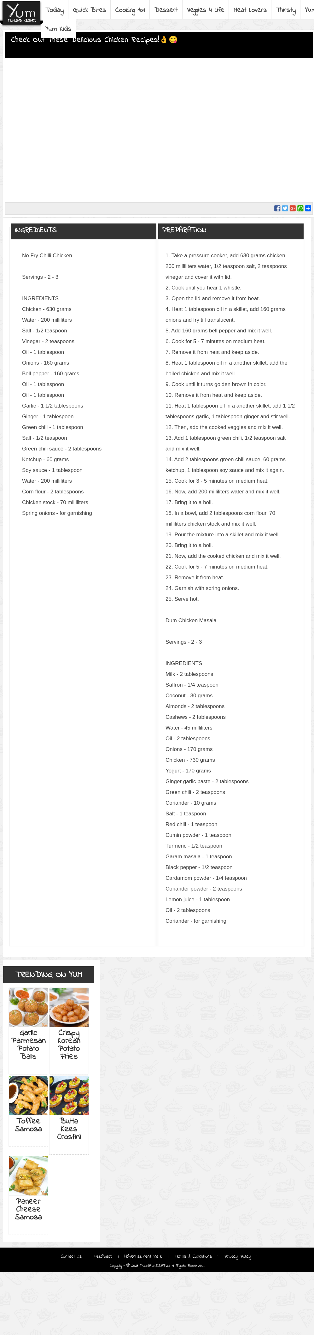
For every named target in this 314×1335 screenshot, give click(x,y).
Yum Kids (58, 29)
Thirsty (286, 10)
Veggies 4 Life (205, 10)
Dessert (166, 10)
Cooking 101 (130, 10)
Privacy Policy (237, 1256)
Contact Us (72, 1256)
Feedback (103, 1256)
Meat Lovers (250, 10)
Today (54, 10)
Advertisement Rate (143, 1256)
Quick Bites (89, 10)
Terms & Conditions (193, 1256)
